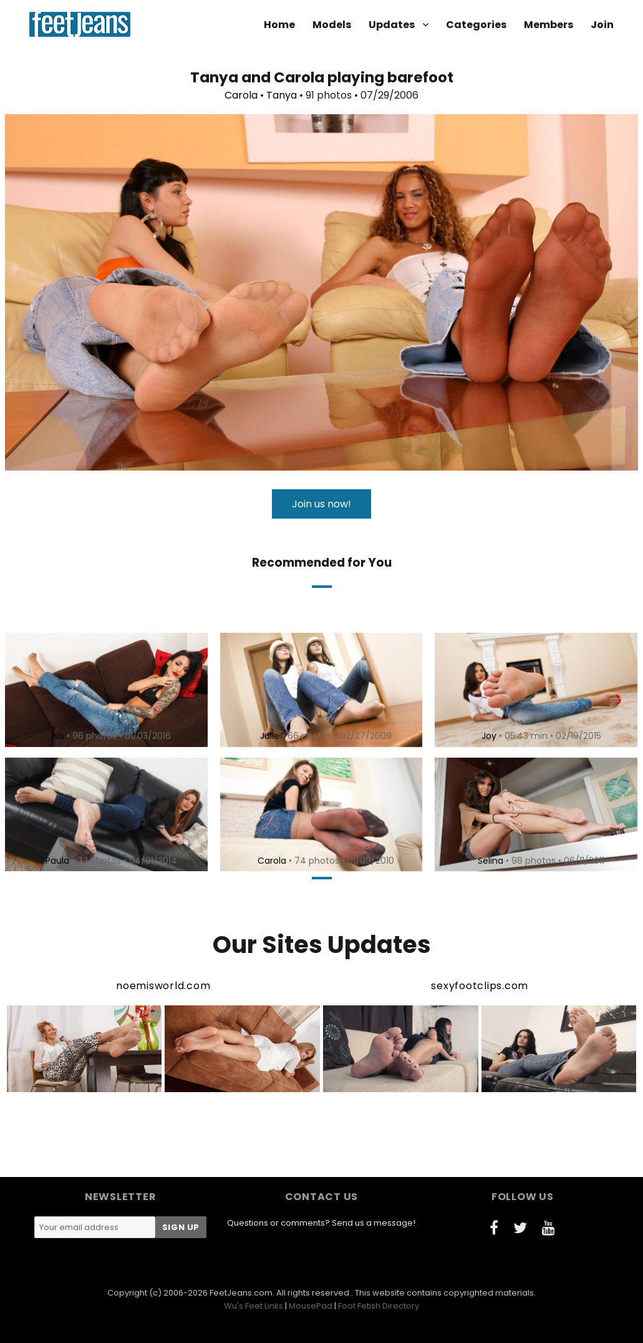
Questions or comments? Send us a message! (321, 1223)
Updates (392, 24)
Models (331, 24)
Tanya (281, 95)
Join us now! (321, 504)
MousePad (310, 1306)
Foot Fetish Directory (378, 1306)
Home (279, 24)
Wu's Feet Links (253, 1306)
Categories (476, 24)
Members (548, 24)
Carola (241, 95)
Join (602, 24)
